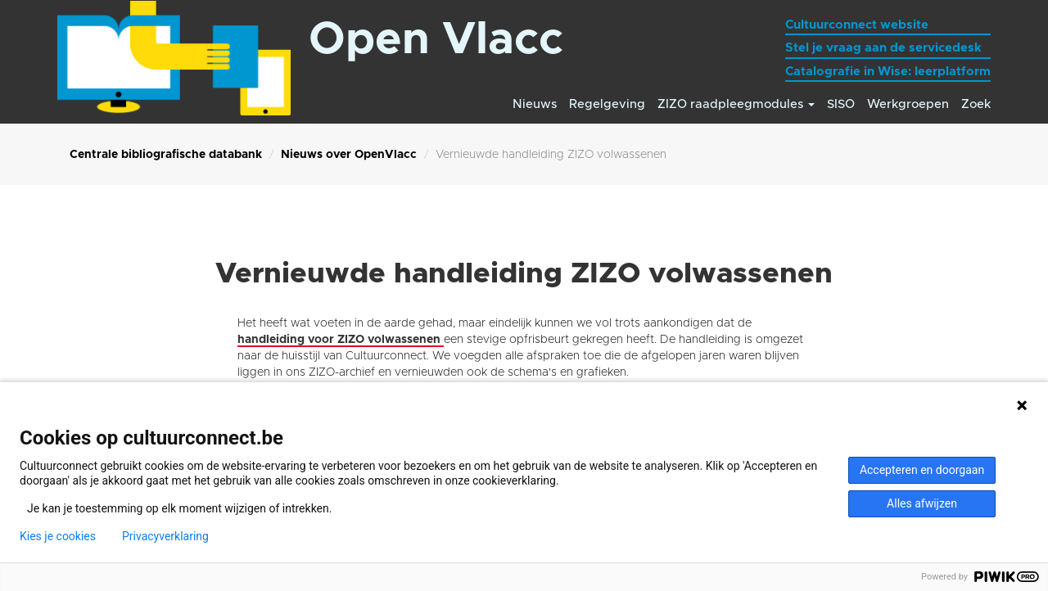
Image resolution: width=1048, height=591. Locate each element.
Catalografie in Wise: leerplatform (888, 71)
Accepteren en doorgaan (922, 469)
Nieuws (535, 104)
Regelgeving (607, 104)
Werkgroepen (908, 104)
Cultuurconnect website (856, 25)
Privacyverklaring (165, 536)
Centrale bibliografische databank (166, 154)
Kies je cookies (58, 536)
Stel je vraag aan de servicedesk (883, 48)
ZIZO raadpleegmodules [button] (736, 104)
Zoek (976, 104)
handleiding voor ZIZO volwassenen (340, 339)
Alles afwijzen (922, 503)
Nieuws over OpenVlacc (349, 154)
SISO (841, 104)
